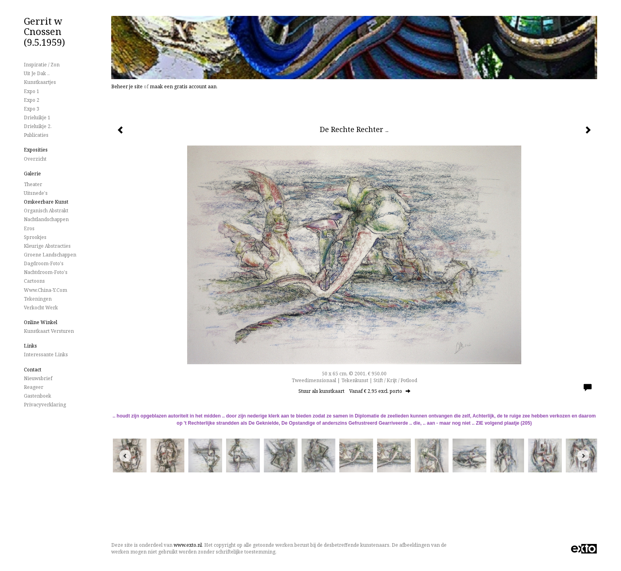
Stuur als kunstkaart (354, 391)
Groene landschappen (50, 254)
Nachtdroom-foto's (46, 272)
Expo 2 (31, 100)
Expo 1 (31, 91)
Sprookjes (35, 237)
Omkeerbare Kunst (46, 201)
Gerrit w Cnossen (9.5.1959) (44, 31)
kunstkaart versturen (49, 331)
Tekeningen (38, 298)
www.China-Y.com (45, 290)
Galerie (32, 173)
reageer (33, 387)
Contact (32, 369)
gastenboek (37, 395)
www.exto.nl (188, 545)
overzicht (35, 158)
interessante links (46, 354)
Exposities (36, 149)
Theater (33, 184)
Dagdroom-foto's (44, 263)
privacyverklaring (45, 404)
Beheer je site (127, 86)
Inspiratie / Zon (42, 64)
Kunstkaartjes (40, 82)
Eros (29, 228)
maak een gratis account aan (183, 86)
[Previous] (125, 456)
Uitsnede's (36, 193)
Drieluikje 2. (38, 126)
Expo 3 (31, 108)
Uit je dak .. (37, 73)
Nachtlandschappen (46, 219)
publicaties (36, 135)
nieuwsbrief (38, 378)
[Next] (583, 456)
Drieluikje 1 (37, 117)
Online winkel (40, 322)
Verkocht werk (41, 307)
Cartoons (34, 281)
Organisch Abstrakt (46, 210)
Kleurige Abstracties (47, 246)
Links (30, 345)
